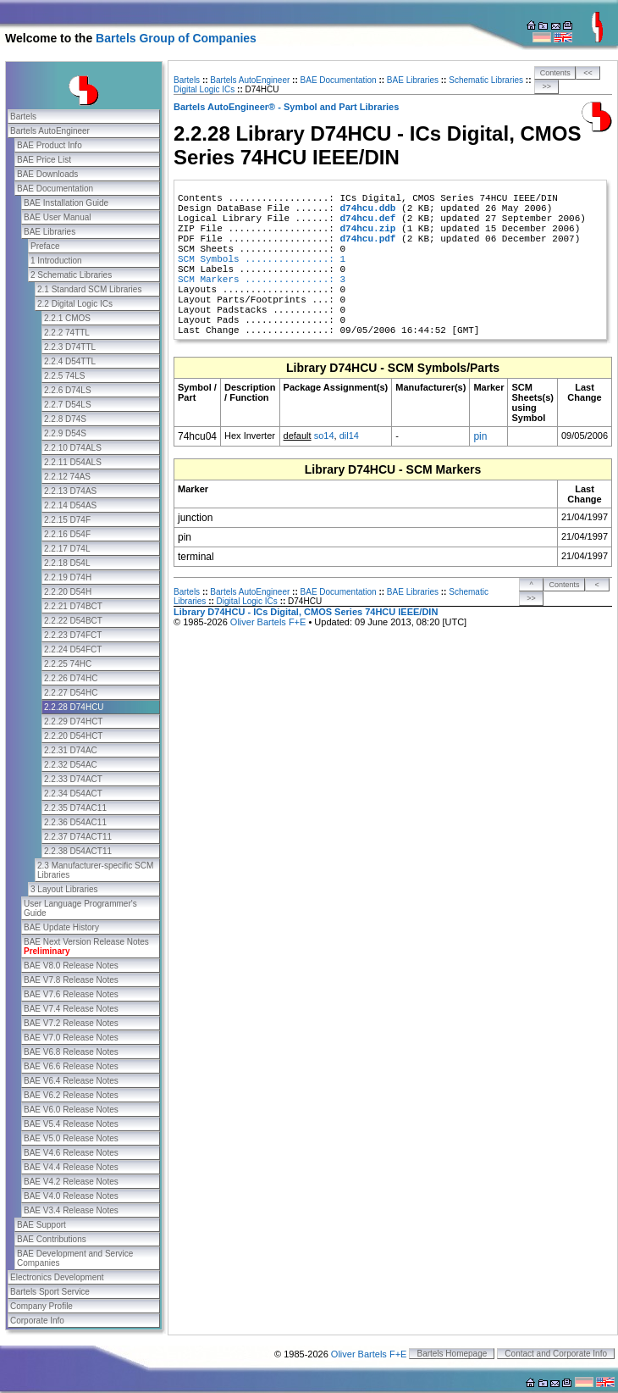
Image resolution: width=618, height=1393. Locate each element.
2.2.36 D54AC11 (75, 822)
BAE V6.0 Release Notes (71, 1109)
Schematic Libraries (486, 80)
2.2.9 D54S (65, 433)
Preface (44, 246)
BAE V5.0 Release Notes (71, 1138)
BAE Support (41, 1224)
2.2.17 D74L (67, 548)
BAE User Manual (57, 217)
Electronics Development (57, 1277)
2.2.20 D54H (67, 592)
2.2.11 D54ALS (73, 462)
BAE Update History (61, 927)
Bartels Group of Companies (176, 38)
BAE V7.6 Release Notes (71, 994)
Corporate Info (37, 1320)
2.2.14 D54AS (70, 505)
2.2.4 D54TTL (70, 361)
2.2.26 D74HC (70, 678)
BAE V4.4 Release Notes (71, 1167)
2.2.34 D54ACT (73, 793)
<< (588, 73)
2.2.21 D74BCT (73, 606)
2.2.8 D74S (65, 419)
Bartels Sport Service (50, 1291)
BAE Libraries (49, 231)
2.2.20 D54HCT (73, 736)
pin (480, 436)
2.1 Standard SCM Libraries (89, 289)
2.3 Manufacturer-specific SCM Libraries (95, 870)
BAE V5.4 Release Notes (71, 1124)
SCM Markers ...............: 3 (261, 280)
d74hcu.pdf (367, 239)
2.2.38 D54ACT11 (78, 851)
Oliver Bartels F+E (268, 622)
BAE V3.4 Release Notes (71, 1210)
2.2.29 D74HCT (73, 721)
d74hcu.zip (367, 229)
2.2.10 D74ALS (73, 447)
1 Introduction (56, 260)
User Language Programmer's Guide (80, 908)
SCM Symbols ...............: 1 (261, 259)
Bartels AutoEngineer (50, 131)
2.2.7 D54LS (67, 404)
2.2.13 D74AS (70, 491)
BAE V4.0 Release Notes (71, 1196)
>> (547, 86)
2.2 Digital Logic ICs (75, 303)
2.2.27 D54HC (70, 692)
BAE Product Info (49, 145)
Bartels (23, 116)
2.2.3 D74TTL (70, 347)
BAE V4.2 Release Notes (71, 1181)
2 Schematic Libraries (71, 275)
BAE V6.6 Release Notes (71, 1066)
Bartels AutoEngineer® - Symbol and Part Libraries (286, 107)
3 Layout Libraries (64, 889)
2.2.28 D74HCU (74, 707)
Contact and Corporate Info (556, 1353)
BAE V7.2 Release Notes (71, 1023)
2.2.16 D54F (67, 534)
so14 (324, 435)
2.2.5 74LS (64, 375)
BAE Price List (44, 159)
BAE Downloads (47, 174)
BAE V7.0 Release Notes (71, 1037)
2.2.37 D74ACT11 (78, 836)
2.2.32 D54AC (70, 764)
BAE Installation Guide (66, 203)
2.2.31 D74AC (70, 750)
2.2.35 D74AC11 (75, 808)
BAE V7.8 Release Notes (71, 980)
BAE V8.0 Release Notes (71, 965)
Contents (555, 73)
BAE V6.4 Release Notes (71, 1080)
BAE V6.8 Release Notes (71, 1052)
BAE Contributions (51, 1239)
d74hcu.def (367, 219)
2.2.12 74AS (67, 476)
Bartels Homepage (452, 1353)
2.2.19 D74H (67, 577)
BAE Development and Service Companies (75, 1258)
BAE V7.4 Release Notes (71, 1008)
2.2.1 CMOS (67, 318)
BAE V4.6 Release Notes (71, 1152)
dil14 (349, 435)
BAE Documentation (55, 188)
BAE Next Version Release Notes (86, 946)
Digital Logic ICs (204, 89)
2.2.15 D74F (67, 519)
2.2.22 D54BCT (73, 620)
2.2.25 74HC (67, 664)
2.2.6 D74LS (67, 390)
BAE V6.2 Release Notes (71, 1095)
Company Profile (41, 1306)
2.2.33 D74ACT (73, 779)
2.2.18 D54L (67, 563)
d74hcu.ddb (367, 208)
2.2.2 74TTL (67, 332)
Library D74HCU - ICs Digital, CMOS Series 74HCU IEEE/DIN (306, 612)
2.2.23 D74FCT (73, 635)
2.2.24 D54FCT (73, 649)
